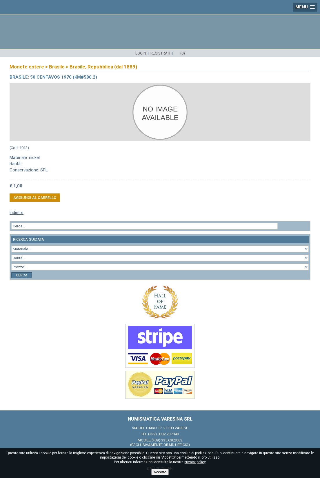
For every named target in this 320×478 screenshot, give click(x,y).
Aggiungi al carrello (34, 197)
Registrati (160, 53)
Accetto (160, 472)
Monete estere (27, 67)
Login (140, 53)
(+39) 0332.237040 (163, 434)
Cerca (21, 275)
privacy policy (195, 462)
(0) (182, 53)
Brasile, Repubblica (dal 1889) (103, 67)
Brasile (57, 67)
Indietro (16, 212)
